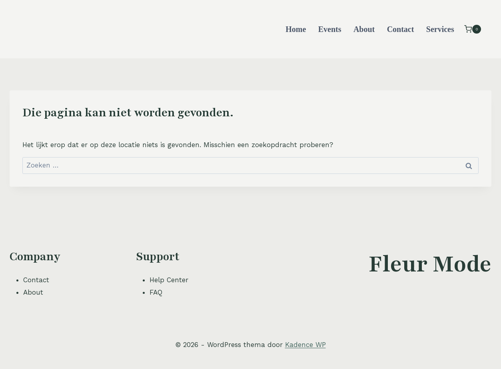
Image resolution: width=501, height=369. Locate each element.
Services (440, 29)
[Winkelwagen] (472, 29)
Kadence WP (305, 345)
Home (295, 29)
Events (329, 29)
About (364, 29)
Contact (400, 29)
